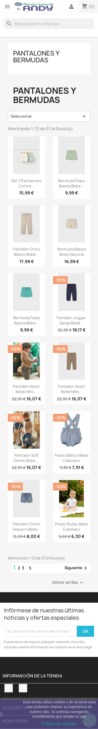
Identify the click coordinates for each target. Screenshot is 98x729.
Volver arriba (68, 582)
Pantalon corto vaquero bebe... (26, 526)
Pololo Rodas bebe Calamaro (71, 526)
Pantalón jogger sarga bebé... (71, 320)
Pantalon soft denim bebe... (26, 458)
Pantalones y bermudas (36, 56)
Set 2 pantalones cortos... (26, 183)
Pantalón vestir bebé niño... (26, 389)
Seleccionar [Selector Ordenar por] (49, 116)
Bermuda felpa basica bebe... (71, 183)
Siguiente (77, 568)
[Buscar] (49, 23)
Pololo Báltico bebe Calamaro (72, 458)
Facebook (8, 688)
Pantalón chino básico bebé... (26, 252)
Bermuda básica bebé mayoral (71, 252)
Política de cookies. (60, 723)
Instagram (23, 688)
